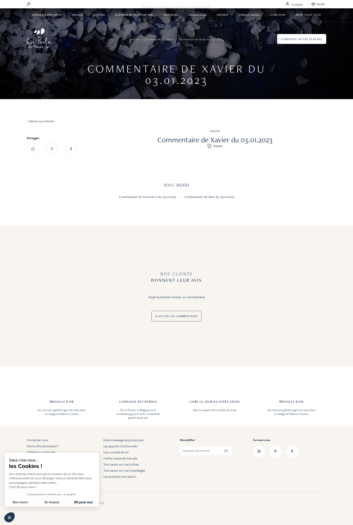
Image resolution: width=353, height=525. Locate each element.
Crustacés (170, 15)
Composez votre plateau (302, 39)
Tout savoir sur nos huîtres (121, 464)
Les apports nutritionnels (120, 446)
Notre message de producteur (123, 440)
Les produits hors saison (119, 476)
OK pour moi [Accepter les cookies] (83, 502)
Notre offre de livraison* (43, 446)
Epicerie (222, 15)
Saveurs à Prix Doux (47, 15)
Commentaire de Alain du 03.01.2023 (209, 197)
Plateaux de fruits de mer (134, 15)
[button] (9, 517)
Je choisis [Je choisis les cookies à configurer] (51, 502)
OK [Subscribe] (226, 451)
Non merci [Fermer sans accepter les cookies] (20, 502)
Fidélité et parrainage (41, 452)
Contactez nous (37, 440)
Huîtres (99, 15)
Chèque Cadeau (249, 15)
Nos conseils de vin (116, 452)
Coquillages (197, 15)
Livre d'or (278, 15)
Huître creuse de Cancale (120, 458)
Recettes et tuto (308, 15)
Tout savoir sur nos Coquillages (124, 470)
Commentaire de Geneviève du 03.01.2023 (147, 197)
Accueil (135, 39)
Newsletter (187, 440)
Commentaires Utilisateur (158, 39)
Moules (77, 15)
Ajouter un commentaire (176, 316)
